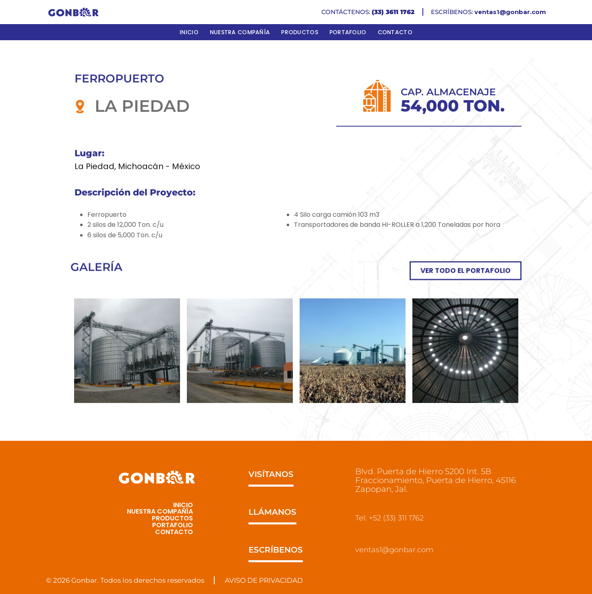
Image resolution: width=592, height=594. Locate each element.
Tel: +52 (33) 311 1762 (392, 518)
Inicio (189, 32)
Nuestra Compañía (240, 32)
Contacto (395, 32)
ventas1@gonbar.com (510, 12)
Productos (299, 32)
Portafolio (347, 32)
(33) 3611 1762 (393, 12)
